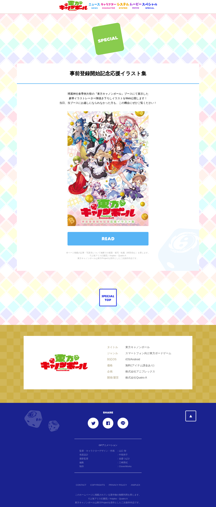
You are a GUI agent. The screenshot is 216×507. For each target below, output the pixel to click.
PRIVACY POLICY (118, 477)
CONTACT (81, 477)
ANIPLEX (135, 477)
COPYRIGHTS (97, 477)
